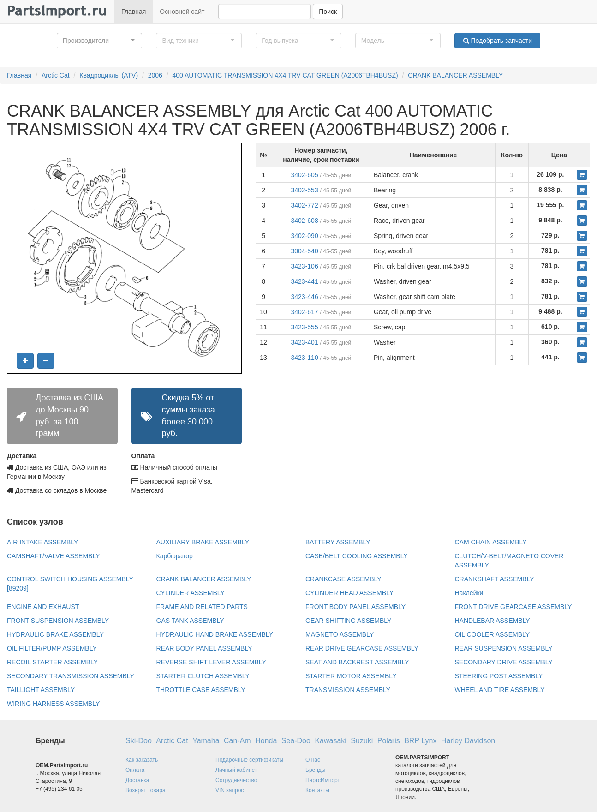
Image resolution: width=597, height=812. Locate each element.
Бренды (315, 770)
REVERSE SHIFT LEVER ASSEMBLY (211, 662)
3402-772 (304, 205)
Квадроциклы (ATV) (108, 75)
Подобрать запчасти (497, 40)
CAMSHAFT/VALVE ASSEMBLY (53, 556)
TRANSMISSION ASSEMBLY (347, 689)
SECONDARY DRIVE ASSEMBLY (504, 662)
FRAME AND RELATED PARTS (202, 606)
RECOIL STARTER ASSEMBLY (52, 662)
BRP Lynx (420, 741)
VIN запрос (229, 790)
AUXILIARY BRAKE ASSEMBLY (203, 542)
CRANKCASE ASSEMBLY (343, 579)
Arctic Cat (56, 75)
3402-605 (304, 175)
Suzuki (362, 741)
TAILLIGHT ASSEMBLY (41, 689)
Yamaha (205, 741)
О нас (312, 760)
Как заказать (141, 760)
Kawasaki (330, 741)
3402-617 (304, 312)
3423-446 (304, 296)
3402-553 (304, 190)
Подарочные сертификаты (249, 760)
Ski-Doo (138, 741)
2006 (155, 75)
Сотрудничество (236, 780)
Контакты (317, 790)
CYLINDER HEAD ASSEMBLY (349, 593)
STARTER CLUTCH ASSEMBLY (203, 676)
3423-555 (304, 327)
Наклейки (469, 593)
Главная (133, 11)
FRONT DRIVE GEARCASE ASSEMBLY (513, 606)
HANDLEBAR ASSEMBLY (492, 620)
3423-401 (304, 342)
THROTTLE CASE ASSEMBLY (200, 689)
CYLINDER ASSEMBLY (190, 593)
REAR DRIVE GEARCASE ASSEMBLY (361, 648)
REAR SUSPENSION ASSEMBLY (504, 648)
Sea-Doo (295, 741)
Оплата (134, 770)
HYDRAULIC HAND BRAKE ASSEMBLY (214, 634)
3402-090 (304, 235)
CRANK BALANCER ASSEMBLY (455, 75)
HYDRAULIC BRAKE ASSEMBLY (55, 634)
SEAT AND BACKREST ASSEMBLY (357, 662)
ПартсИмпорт (322, 780)
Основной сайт (182, 11)
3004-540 (304, 251)
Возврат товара (145, 790)
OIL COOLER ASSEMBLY (492, 634)
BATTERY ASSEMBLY (337, 542)
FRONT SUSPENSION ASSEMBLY (58, 620)
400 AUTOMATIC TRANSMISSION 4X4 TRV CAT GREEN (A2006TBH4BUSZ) (285, 75)
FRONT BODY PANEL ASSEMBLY (355, 606)
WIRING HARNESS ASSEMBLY (53, 703)
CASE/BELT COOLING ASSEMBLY (356, 556)
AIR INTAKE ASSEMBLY (42, 542)
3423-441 (304, 281)
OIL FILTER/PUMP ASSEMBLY (52, 648)
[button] (100, 40)
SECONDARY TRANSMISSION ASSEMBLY (70, 676)
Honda (266, 741)
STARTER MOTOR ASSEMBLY (350, 676)
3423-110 (304, 357)
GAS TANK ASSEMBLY (190, 620)
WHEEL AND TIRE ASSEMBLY (500, 689)
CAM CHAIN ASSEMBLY (491, 542)
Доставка (137, 780)
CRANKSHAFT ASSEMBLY (494, 579)
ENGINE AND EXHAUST (43, 606)
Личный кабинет (236, 770)
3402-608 (304, 220)
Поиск (328, 11)
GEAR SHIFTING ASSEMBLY (348, 620)
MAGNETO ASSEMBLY (339, 634)
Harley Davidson (468, 741)
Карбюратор (174, 556)
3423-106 (304, 266)
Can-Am (237, 741)
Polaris (388, 741)
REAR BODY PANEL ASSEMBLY (204, 648)
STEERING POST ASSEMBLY (499, 676)
